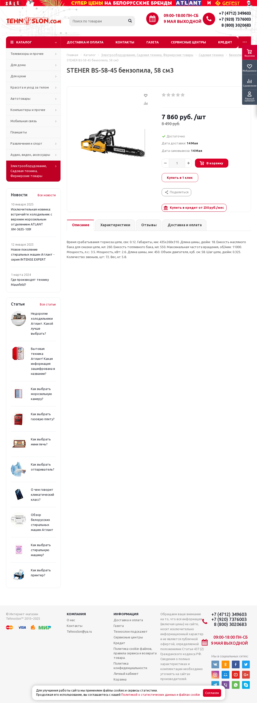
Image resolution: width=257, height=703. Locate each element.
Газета (152, 42)
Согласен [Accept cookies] (212, 693)
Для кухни (18, 76)
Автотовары (20, 98)
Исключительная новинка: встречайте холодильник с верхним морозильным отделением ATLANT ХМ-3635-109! (31, 219)
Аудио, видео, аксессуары (30, 154)
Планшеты (18, 132)
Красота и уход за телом (29, 87)
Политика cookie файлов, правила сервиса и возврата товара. (135, 653)
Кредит (225, 42)
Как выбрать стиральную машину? (41, 550)
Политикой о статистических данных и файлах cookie (160, 694)
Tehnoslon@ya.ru (79, 631)
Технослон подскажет (131, 631)
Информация (126, 614)
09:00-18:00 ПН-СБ (181, 15)
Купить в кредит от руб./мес (194, 208)
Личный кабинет (126, 673)
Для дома (18, 65)
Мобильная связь (23, 121)
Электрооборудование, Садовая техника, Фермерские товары (28, 171)
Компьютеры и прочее (27, 109)
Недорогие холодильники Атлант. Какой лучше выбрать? (42, 323)
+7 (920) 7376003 (235, 19)
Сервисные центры (188, 42)
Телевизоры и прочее (27, 53)
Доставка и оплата (85, 42)
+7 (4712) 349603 (235, 13)
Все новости (47, 195)
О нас (71, 620)
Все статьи (48, 304)
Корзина (120, 679)
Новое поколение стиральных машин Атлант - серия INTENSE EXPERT (33, 254)
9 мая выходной (182, 21)
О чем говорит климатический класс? (42, 494)
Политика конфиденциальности (130, 666)
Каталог (24, 42)
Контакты (125, 42)
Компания (76, 614)
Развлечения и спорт (26, 143)
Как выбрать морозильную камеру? (41, 394)
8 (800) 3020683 (236, 25)
